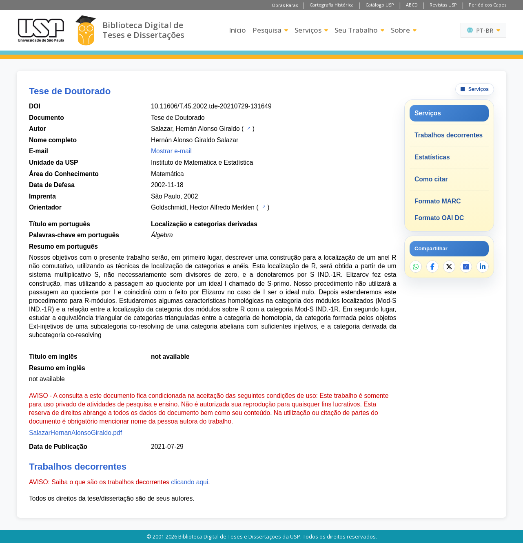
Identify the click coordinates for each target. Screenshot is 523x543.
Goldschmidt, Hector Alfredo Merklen (203, 207)
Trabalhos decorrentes (448, 135)
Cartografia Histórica (332, 4)
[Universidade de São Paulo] (41, 30)
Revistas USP (443, 4)
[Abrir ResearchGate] (466, 266)
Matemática (167, 173)
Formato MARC (437, 201)
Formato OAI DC (439, 217)
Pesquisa (270, 30)
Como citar (431, 179)
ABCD (412, 4)
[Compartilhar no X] (449, 266)
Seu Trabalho (359, 30)
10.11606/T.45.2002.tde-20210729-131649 (211, 106)
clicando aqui (189, 482)
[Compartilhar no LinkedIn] (482, 266)
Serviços (311, 30)
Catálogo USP (380, 4)
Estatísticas (432, 157)
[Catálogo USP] (247, 128)
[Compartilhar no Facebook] (432, 266)
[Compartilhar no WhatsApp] (416, 266)
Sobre (404, 30)
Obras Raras (285, 5)
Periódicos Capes (487, 4)
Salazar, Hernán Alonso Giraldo (195, 128)
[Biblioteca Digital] (85, 30)
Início (237, 30)
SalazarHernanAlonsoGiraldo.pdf (75, 432)
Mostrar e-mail (171, 151)
